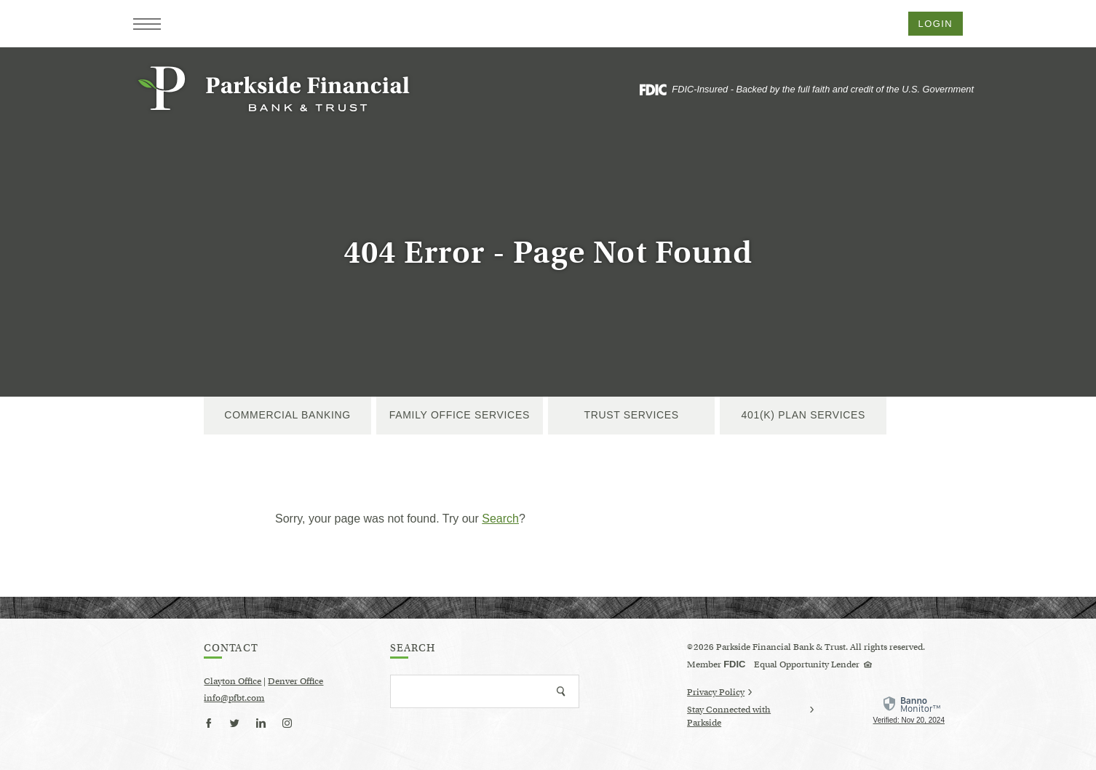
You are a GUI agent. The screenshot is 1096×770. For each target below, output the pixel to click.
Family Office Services (459, 415)
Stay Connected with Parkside (750, 717)
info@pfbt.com (234, 697)
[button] (147, 24)
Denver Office (295, 680)
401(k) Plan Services (804, 415)
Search (500, 518)
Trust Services (631, 415)
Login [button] (935, 23)
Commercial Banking (287, 415)
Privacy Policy (719, 691)
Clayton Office (232, 680)
